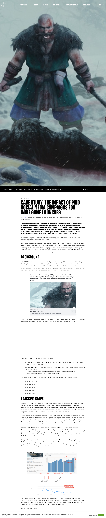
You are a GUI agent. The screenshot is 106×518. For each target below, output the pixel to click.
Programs (25, 4)
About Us (87, 4)
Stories (46, 4)
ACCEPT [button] (101, 515)
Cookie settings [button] (93, 515)
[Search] (84, 189)
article (25, 218)
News (36, 4)
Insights (57, 4)
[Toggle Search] (103, 4)
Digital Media (38, 189)
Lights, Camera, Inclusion (53, 189)
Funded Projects (72, 4)
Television (18, 189)
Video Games (28, 189)
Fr (100, 4)
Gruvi (28, 198)
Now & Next (8, 189)
